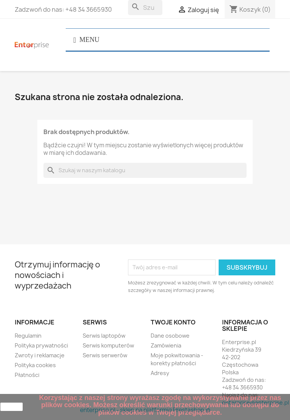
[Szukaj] (145, 7)
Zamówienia (166, 345)
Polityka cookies (35, 365)
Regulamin (28, 335)
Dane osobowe (170, 335)
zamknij (11, 407)
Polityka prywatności (41, 345)
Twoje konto (173, 322)
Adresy (160, 373)
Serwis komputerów (108, 345)
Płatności (27, 374)
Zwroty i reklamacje (40, 355)
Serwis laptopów (104, 335)
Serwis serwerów (105, 355)
